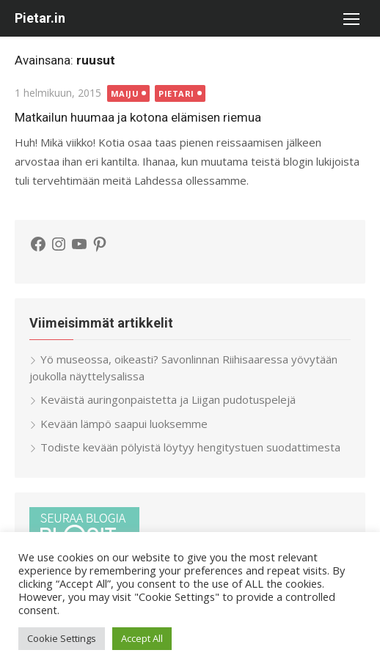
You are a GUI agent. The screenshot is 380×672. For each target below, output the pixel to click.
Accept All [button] (142, 638)
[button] (350, 18)
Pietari (176, 93)
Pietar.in (40, 18)
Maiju (125, 93)
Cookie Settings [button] (61, 638)
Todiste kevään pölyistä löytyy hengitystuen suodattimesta (190, 447)
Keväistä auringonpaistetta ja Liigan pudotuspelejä (168, 399)
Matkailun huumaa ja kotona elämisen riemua (138, 117)
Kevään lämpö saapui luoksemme (124, 423)
